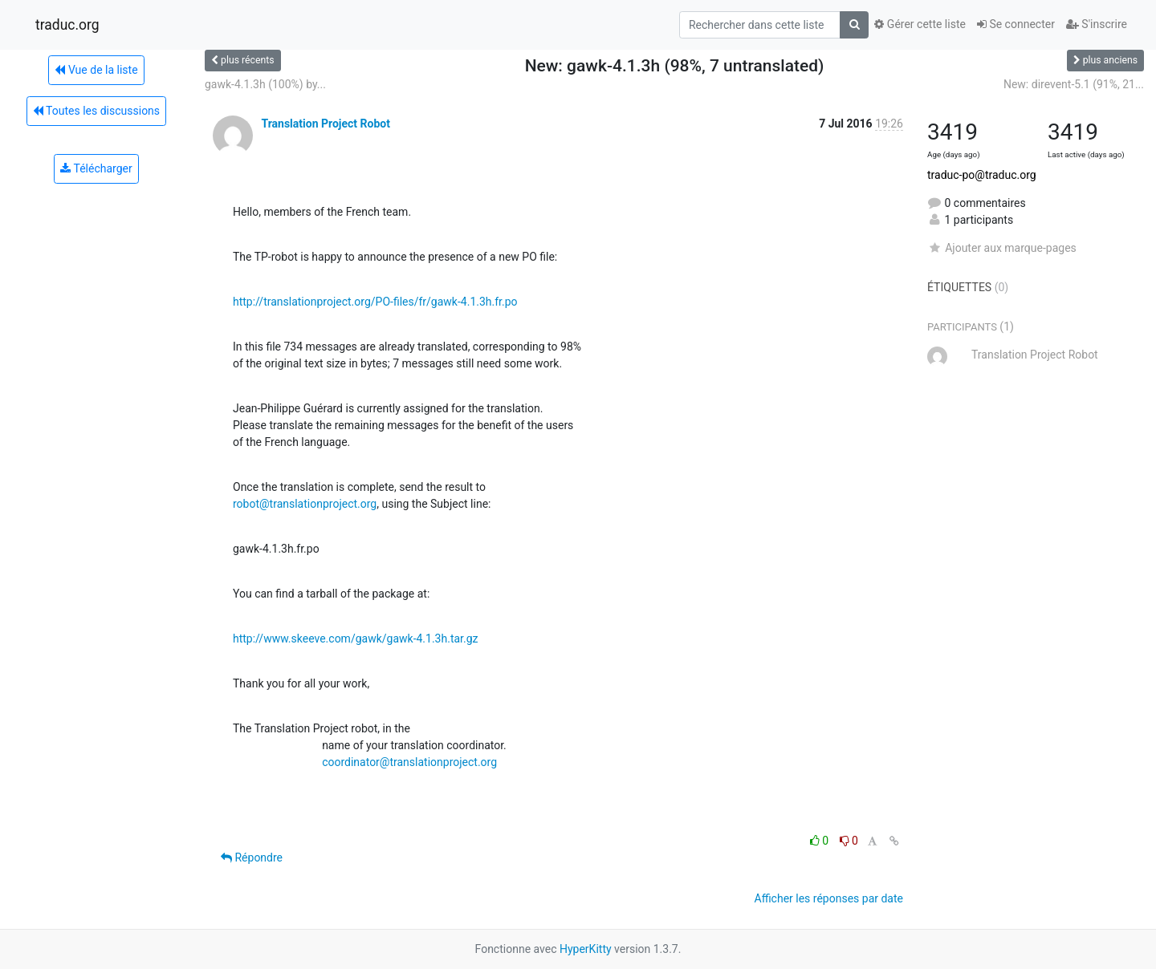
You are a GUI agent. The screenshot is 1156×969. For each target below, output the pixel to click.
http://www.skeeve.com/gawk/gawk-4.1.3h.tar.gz (355, 638)
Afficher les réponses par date (829, 898)
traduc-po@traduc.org (981, 174)
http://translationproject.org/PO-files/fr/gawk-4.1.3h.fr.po (375, 301)
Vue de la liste (96, 69)
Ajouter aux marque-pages (1002, 247)
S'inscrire (1096, 24)
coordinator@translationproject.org (409, 762)
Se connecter (1016, 24)
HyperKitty (586, 949)
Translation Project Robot (325, 123)
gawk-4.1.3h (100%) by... (265, 84)
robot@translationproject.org (305, 503)
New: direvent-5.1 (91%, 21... (1073, 84)
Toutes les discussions (96, 110)
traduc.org (67, 25)
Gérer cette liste (920, 24)
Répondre (252, 857)
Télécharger (96, 168)
